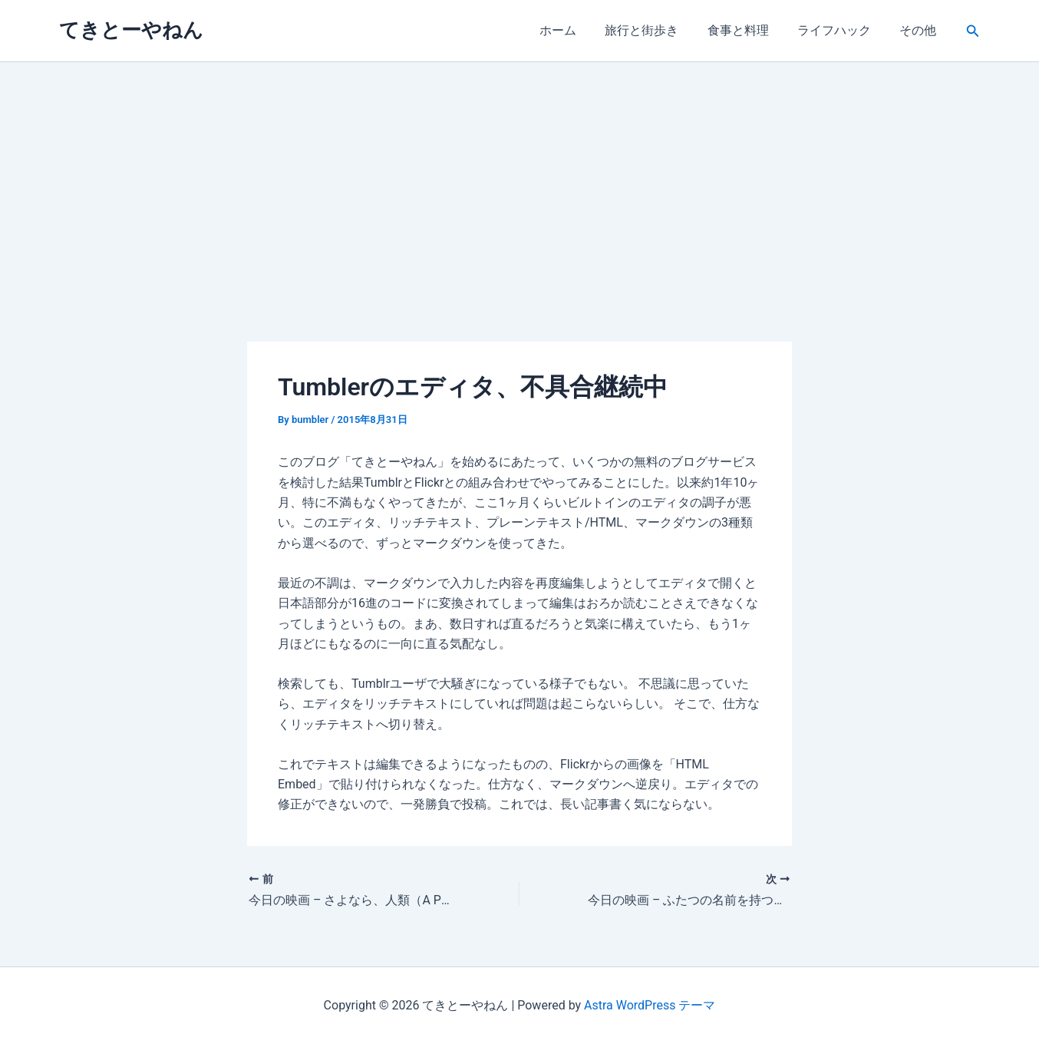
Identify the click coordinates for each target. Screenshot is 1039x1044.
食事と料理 (748, 30)
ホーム (576, 30)
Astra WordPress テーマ (649, 1005)
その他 (920, 30)
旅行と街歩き (656, 30)
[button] (973, 31)
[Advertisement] (519, 177)
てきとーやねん (131, 29)
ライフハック (840, 30)
